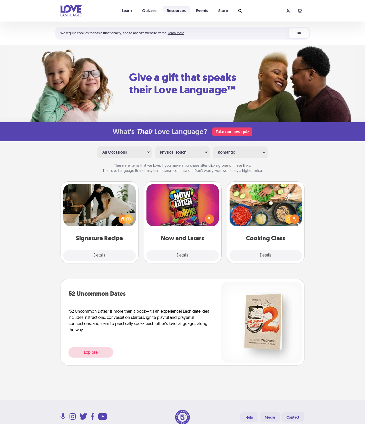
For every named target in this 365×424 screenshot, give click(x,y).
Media (270, 417)
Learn (127, 10)
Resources (176, 10)
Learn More (176, 33)
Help (249, 417)
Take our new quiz (232, 131)
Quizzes (149, 10)
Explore (91, 352)
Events (202, 10)
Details (99, 255)
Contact (293, 417)
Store (223, 10)
